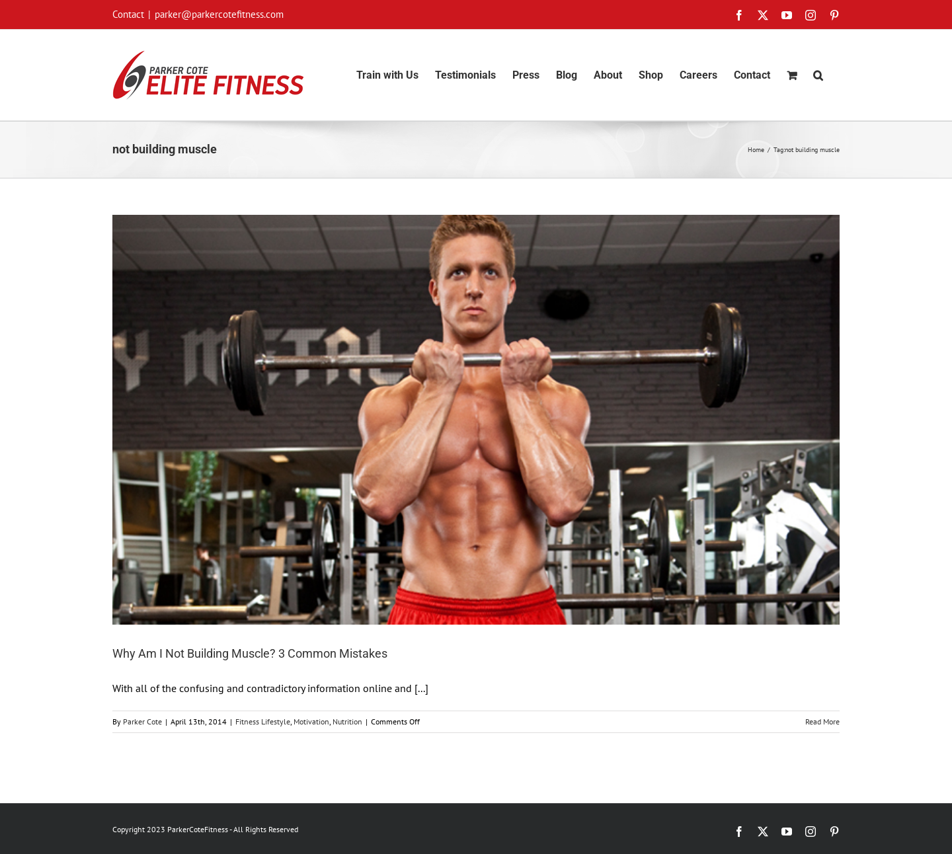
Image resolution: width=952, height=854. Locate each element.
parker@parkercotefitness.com (219, 14)
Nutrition (347, 721)
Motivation (311, 721)
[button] (818, 75)
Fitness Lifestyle (262, 721)
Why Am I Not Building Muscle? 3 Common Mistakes (249, 653)
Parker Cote (142, 721)
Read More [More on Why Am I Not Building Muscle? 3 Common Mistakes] (822, 721)
